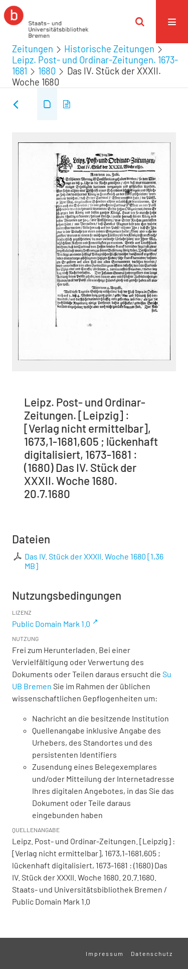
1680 (47, 70)
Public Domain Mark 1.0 (51, 623)
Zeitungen (32, 48)
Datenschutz (152, 953)
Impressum (105, 953)
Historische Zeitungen (109, 48)
